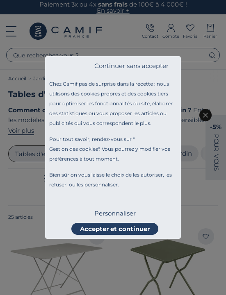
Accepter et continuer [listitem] (115, 229)
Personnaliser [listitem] (115, 213)
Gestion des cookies (73, 149)
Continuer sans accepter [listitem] (131, 66)
